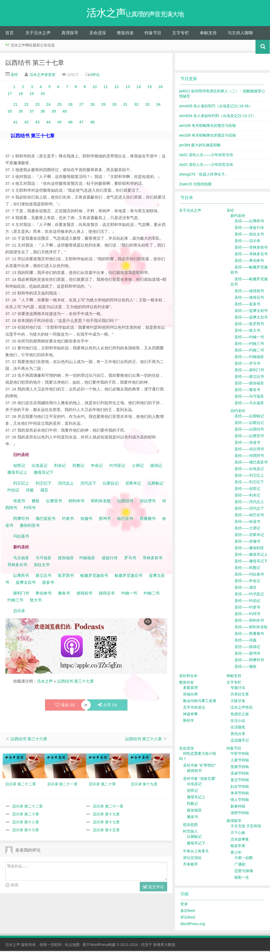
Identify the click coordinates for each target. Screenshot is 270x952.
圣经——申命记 (247, 582)
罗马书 (130, 559)
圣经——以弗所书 (249, 222)
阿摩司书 (21, 519)
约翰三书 (15, 601)
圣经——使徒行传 (249, 228)
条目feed (187, 912)
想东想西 (190, 826)
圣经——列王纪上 (249, 476)
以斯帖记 (155, 484)
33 (147, 105)
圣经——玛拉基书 (249, 575)
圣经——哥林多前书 (251, 248)
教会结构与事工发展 (199, 702)
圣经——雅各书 (247, 391)
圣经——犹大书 (247, 331)
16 (160, 87)
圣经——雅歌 (245, 667)
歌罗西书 (66, 576)
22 (26, 105)
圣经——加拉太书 (249, 235)
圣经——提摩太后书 (251, 318)
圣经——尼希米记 (249, 536)
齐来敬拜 (190, 865)
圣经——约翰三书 (249, 344)
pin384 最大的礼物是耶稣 (200, 146)
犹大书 (36, 601)
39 (53, 112)
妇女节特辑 (239, 787)
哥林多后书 (17, 565)
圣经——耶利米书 (249, 621)
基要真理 (190, 689)
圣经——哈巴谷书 (249, 516)
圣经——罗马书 (247, 364)
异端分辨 (190, 695)
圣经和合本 (188, 677)
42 (26, 123)
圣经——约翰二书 (249, 351)
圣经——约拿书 (247, 608)
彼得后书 (107, 594)
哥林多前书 (152, 559)
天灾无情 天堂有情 (245, 827)
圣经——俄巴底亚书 (251, 463)
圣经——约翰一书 (249, 338)
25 (59, 105)
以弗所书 (21, 576)
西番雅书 (148, 519)
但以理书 (148, 502)
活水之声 (45, 682)
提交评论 (153, 888)
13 (127, 87)
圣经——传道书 (247, 443)
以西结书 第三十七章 (34, 63)
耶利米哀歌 (101, 502)
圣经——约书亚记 (249, 595)
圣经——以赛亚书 (249, 437)
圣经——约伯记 (247, 602)
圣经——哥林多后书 (251, 255)
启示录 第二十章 (25, 815)
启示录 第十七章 (106, 823)
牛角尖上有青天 (196, 852)
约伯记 (13, 491)
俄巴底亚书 (45, 519)
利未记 (60, 466)
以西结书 (125, 502)
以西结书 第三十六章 (29, 740)
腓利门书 (21, 594)
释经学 (188, 721)
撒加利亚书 (30, 526)
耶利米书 (76, 502)
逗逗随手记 (239, 741)
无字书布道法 (194, 708)
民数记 (79, 466)
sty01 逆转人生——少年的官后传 (206, 156)
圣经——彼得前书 (249, 292)
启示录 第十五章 (106, 831)
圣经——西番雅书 (249, 634)
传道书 (19, 502)
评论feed (187, 918)
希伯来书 (43, 594)
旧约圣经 (237, 412)
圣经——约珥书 (247, 615)
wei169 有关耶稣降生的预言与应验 (207, 126)
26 (70, 105)
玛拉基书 (21, 537)
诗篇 (30, 491)
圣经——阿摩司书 (249, 661)
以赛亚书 (54, 502)
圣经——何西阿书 (249, 457)
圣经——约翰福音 (249, 358)
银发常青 (237, 847)
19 (32, 94)
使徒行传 (110, 559)
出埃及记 (39, 466)
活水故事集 (239, 840)
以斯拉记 (111, 484)
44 (48, 123)
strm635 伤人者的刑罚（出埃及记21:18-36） (215, 107)
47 (81, 123)
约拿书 (68, 519)
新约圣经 (237, 217)
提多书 (48, 583)
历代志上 (66, 484)
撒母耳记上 (17, 473)
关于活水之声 (38, 34)
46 (70, 123)
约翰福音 (87, 559)
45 (59, 123)
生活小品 (237, 721)
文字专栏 (180, 34)
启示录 (19, 612)
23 (37, 105)
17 (9, 94)
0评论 (95, 76)
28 (92, 105)
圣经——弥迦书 (247, 542)
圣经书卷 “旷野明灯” (199, 766)
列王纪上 (21, 484)
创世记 (19, 466)
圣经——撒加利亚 (249, 549)
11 (105, 87)
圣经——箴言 (245, 588)
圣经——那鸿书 (247, 654)
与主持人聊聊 (240, 34)
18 (20, 94)
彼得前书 (84, 594)
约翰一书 (129, 594)
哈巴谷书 (125, 519)
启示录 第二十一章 (108, 807)
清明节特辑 (239, 814)
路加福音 (66, 559)
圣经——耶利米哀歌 (251, 628)
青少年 (236, 853)
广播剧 (239, 865)
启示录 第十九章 (106, 815)
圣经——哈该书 (247, 522)
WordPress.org (192, 925)
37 (32, 112)
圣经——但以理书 (249, 450)
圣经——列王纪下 (249, 483)
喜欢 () (65, 706)
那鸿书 (105, 519)
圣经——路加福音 (249, 384)
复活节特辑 (239, 781)
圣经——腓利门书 (249, 371)
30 (114, 105)
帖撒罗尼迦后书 (128, 576)
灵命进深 (97, 34)
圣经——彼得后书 (249, 298)
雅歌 (36, 502)
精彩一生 (241, 878)
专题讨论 (237, 689)
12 (116, 87)
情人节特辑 (239, 801)
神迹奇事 (190, 715)
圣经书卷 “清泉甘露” (199, 779)
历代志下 (88, 484)
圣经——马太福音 (249, 404)
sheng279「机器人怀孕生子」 (204, 175)
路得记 (156, 466)
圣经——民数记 (247, 569)
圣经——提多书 (247, 305)
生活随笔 (237, 728)
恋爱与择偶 (243, 872)
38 (42, 112)
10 (94, 87)
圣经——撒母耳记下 (251, 562)
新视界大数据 (164, 946)
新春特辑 (237, 807)
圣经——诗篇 (245, 641)
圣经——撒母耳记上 (251, 555)
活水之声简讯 (241, 708)
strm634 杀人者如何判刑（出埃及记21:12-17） (217, 117)
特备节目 (152, 34)
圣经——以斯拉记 (249, 424)
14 (138, 87)
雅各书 (64, 594)
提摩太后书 (26, 583)
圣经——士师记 (247, 529)
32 (136, 105)
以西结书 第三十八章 (143, 740)
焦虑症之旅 (239, 715)
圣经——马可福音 (249, 397)
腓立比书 (43, 576)
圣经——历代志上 (249, 503)
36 (20, 112)
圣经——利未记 (247, 496)
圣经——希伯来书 (249, 261)
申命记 (97, 466)
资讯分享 (237, 735)
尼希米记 (132, 484)
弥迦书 (86, 519)
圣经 (13, 76)
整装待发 (125, 34)
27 (81, 105)
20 (42, 94)
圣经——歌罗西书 (249, 325)
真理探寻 (69, 34)
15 (149, 87)
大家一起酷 (243, 859)
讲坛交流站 (192, 859)
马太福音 (21, 559)
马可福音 (43, 559)
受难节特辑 (239, 768)
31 (125, 105)
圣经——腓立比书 (249, 377)
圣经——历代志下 (249, 509)
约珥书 (30, 508)
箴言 (44, 491)
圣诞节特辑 (239, 774)
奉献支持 (208, 34)
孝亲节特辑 (239, 794)
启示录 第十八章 (25, 823)
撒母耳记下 (44, 473)
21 (15, 105)
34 (158, 105)
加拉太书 (42, 565)
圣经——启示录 (247, 242)
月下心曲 (237, 834)
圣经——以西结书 (249, 430)
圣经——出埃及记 (249, 470)
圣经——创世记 (247, 489)
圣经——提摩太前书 (251, 312)
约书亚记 (117, 466)
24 (48, 105)
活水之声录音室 (42, 76)
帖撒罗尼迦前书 (94, 576)
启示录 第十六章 (25, 831)
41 (15, 123)
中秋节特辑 (239, 754)
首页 (9, 34)
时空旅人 (190, 832)
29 (103, 105)
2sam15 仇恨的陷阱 (195, 185)
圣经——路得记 (247, 648)
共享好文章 (239, 695)
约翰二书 (152, 594)
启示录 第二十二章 (27, 807)
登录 (184, 905)
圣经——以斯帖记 (249, 417)
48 (92, 123)
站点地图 (72, 946)
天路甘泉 (237, 702)
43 (37, 123)
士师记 (137, 466)
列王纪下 (43, 484)
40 (64, 112)
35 (9, 112)
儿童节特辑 (239, 761)
